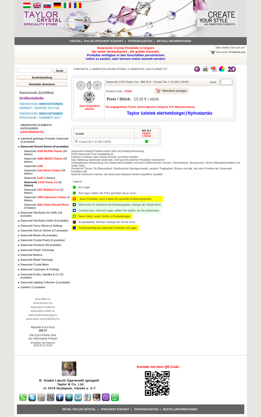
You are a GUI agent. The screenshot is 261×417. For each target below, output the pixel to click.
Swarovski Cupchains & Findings (40, 269)
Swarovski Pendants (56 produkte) (41, 244)
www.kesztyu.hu (42, 302)
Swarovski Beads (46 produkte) (39, 235)
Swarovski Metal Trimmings (37, 259)
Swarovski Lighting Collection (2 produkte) (45, 282)
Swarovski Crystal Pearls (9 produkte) (43, 240)
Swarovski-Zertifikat (36, 92)
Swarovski (33, 166)
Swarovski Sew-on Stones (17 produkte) (44, 230)
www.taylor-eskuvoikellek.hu (43, 318)
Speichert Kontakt (115, 409)
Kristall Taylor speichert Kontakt (97, 41)
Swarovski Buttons (31, 254)
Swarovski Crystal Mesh (35, 264)
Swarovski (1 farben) (39, 177)
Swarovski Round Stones (109, 69)
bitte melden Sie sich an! (230, 47)
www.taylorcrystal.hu (43, 307)
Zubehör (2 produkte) (33, 287)
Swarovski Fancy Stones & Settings (42, 225)
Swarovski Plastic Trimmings (37, 250)
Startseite (81, 69)
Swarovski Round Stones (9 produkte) (45, 146)
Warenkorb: (222, 52)
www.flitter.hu (43, 299)
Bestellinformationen (174, 41)
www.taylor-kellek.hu (43, 310)
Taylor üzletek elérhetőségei (156, 113)
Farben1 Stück (146, 134)
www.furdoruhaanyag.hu (43, 314)
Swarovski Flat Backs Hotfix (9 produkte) (44, 220)
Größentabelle (31, 98)
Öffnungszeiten (140, 41)
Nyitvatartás (199, 113)
